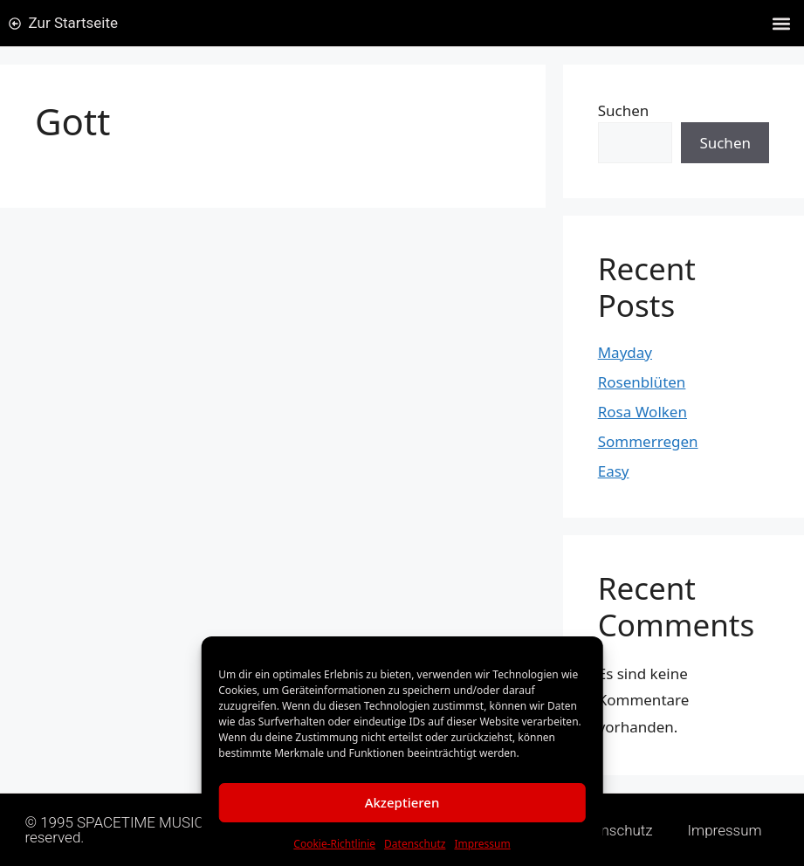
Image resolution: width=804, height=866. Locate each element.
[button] (780, 23)
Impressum (482, 843)
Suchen (623, 110)
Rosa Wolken (642, 412)
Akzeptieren (402, 802)
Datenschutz (414, 843)
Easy (613, 471)
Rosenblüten (642, 382)
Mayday (625, 352)
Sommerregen (648, 441)
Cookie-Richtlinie (334, 843)
